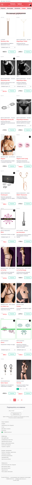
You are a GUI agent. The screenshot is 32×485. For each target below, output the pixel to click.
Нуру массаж (5, 470)
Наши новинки (5, 422)
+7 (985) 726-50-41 (7, 432)
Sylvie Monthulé (5, 381)
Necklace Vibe (5, 41)
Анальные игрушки (6, 444)
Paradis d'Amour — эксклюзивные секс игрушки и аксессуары (16, 477)
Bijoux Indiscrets (21, 39)
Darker (26, 230)
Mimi (2, 232)
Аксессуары (10, 8)
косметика (17, 8)
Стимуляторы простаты (7, 439)
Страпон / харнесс (6, 446)
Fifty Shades (20, 230)
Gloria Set (19, 342)
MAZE (28, 193)
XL (26, 389)
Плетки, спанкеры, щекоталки (9, 452)
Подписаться (16, 414)
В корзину (12, 51)
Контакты (8, 1)
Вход (30, 1)
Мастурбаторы (5, 438)
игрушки (3, 8)
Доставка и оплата (6, 428)
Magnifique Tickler (22, 41)
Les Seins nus (5, 306)
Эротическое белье (6, 459)
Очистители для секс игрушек (9, 464)
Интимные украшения (7, 455)
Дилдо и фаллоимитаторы (8, 443)
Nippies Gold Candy (22, 158)
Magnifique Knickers (22, 119)
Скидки (24, 8)
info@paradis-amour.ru (20, 479)
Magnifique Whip (22, 80)
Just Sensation (21, 232)
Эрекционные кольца (7, 441)
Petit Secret (12, 268)
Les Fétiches (12, 157)
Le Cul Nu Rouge (21, 270)
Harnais (19, 383)
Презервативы (5, 457)
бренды (29, 8)
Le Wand (3, 39)
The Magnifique (29, 39)
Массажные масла (6, 468)
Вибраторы (4, 436)
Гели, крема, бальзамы (7, 471)
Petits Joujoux (4, 340)
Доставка (3, 1)
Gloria (2, 342)
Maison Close (4, 157)
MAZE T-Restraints (22, 195)
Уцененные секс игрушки (8, 425)
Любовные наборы (6, 454)
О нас (3, 427)
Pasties (19, 306)
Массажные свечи (6, 466)
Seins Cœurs (4, 383)
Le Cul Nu (3, 270)
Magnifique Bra (5, 80)
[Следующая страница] (21, 400)
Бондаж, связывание (7, 450)
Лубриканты (4, 463)
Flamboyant (4, 195)
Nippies (3, 158)
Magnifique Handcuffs (7, 119)
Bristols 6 (19, 157)
